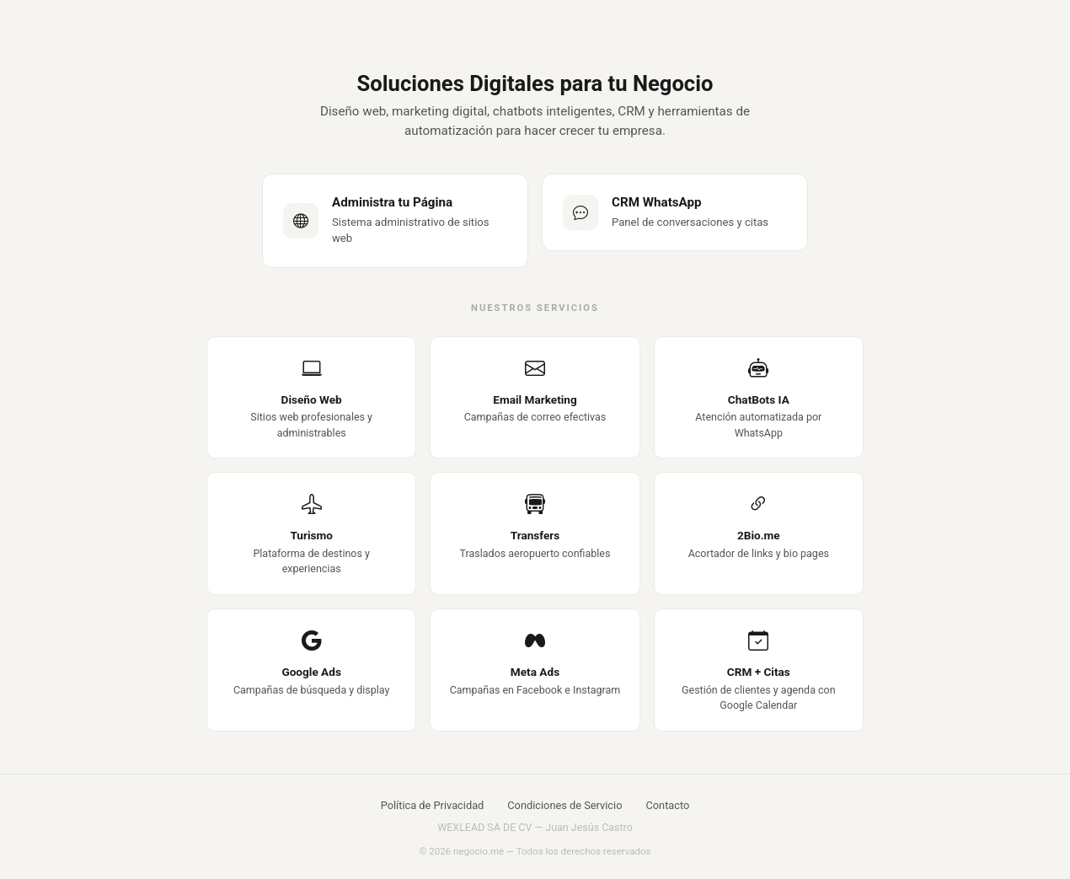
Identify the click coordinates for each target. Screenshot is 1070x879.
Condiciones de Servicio (564, 805)
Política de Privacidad (432, 805)
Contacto (667, 805)
